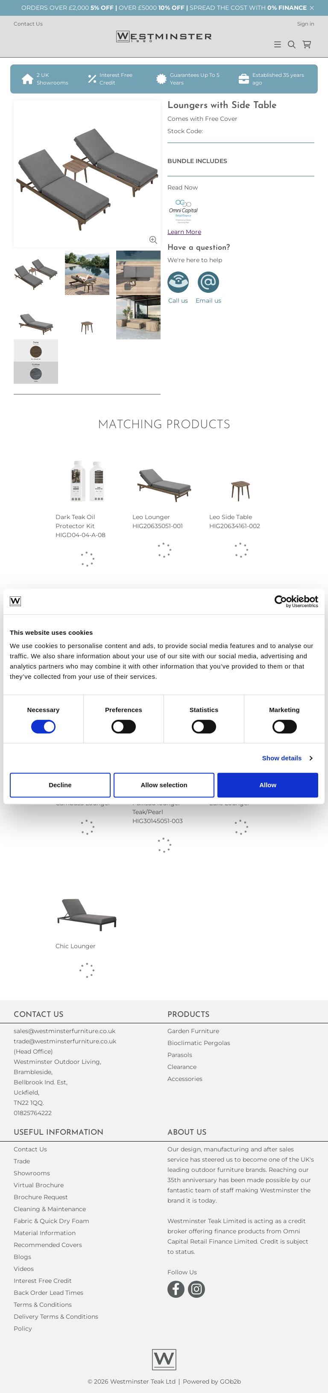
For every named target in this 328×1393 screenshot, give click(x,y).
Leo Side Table (234, 522)
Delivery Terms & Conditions (56, 1316)
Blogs (22, 1257)
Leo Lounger (157, 522)
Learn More (184, 232)
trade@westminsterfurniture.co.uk (65, 1041)
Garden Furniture (193, 1031)
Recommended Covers (48, 1245)
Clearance (181, 1067)
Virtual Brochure (39, 1185)
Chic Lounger (76, 946)
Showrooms (32, 1173)
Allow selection (164, 784)
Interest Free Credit (43, 1281)
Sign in (305, 23)
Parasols (179, 1055)
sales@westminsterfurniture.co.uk (64, 1031)
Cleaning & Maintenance (50, 1209)
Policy (23, 1328)
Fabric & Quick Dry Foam (51, 1221)
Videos (24, 1269)
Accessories (184, 1079)
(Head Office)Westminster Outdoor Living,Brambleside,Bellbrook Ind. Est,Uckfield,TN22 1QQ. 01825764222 (57, 1082)
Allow (267, 784)
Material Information (45, 1233)
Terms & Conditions (43, 1304)
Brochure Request (41, 1197)
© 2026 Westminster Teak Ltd (132, 1381)
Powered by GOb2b (212, 1381)
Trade (22, 1161)
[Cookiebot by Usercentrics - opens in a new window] (280, 601)
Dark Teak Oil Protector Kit (80, 526)
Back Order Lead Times (48, 1293)
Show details (282, 758)
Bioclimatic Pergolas (198, 1043)
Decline (60, 784)
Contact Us (28, 23)
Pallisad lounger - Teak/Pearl (158, 812)
